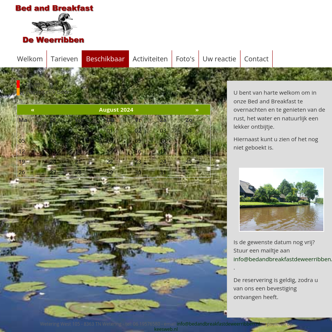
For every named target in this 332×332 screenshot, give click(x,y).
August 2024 (116, 109)
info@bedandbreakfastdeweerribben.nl (218, 324)
